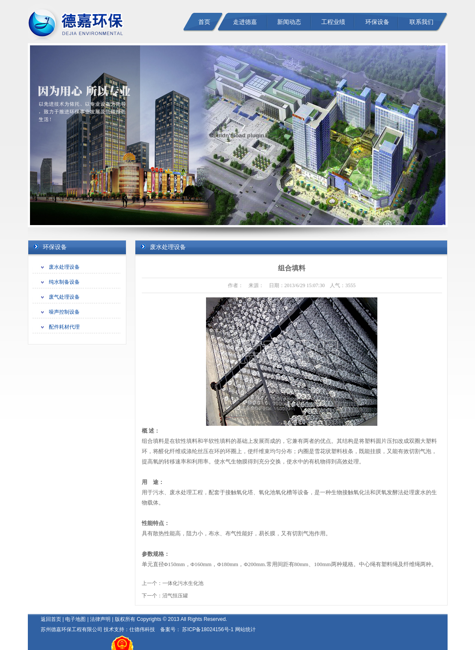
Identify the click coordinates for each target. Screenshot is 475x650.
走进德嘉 (245, 22)
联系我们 (421, 22)
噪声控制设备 (64, 312)
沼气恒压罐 (175, 596)
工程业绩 (333, 22)
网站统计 (245, 629)
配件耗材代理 (64, 327)
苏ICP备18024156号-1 (207, 629)
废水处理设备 (64, 267)
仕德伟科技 (142, 629)
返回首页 (51, 619)
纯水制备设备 (64, 282)
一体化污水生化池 (182, 583)
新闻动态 (289, 22)
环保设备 (377, 22)
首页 (204, 22)
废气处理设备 (64, 297)
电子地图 (75, 619)
